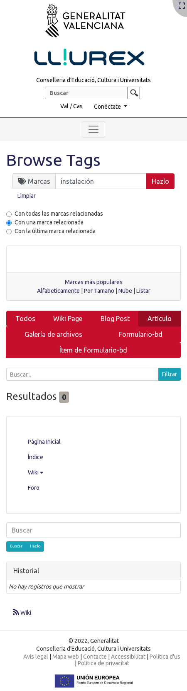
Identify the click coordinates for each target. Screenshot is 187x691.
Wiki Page (67, 318)
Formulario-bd (140, 334)
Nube (125, 290)
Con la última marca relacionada (55, 231)
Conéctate (108, 106)
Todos (25, 318)
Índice (35, 457)
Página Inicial (44, 441)
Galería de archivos (53, 334)
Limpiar (26, 195)
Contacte (95, 656)
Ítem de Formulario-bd (93, 350)
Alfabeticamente (58, 290)
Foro (33, 487)
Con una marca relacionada (49, 222)
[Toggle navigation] (93, 129)
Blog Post (115, 318)
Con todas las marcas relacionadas (59, 213)
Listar (143, 290)
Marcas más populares (94, 282)
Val (64, 106)
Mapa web (65, 656)
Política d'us (165, 656)
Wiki (35, 472)
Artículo (160, 318)
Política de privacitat (103, 663)
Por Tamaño (99, 290)
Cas (78, 106)
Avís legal (35, 656)
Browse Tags (53, 160)
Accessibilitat (128, 656)
